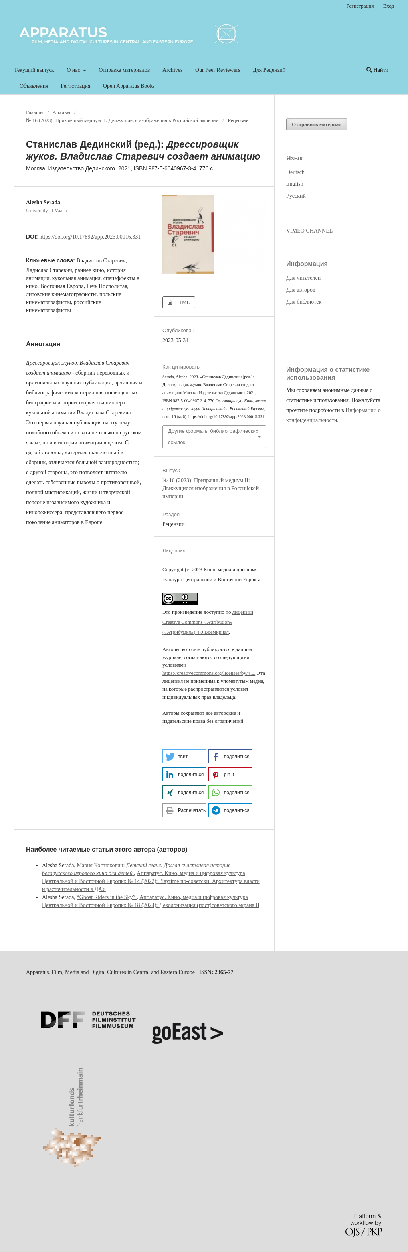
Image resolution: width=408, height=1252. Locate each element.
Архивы (61, 112)
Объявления (34, 86)
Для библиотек (303, 302)
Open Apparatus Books (129, 86)
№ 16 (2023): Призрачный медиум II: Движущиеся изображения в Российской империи (122, 120)
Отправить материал (317, 124)
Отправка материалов (124, 70)
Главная (35, 112)
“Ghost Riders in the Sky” (107, 897)
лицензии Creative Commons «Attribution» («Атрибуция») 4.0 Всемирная (207, 622)
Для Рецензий (269, 70)
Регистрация (75, 86)
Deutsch (295, 172)
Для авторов (300, 290)
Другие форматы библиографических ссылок (213, 436)
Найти (377, 70)
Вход (388, 6)
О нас (74, 70)
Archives (172, 70)
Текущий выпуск (34, 70)
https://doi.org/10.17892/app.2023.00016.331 (90, 237)
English (294, 184)
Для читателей (303, 278)
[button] (184, 756)
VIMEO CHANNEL (309, 231)
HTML (182, 302)
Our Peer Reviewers (217, 70)
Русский (296, 196)
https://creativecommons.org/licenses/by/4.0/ (208, 673)
